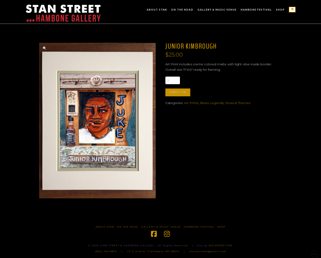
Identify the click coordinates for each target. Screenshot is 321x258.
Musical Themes (237, 103)
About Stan (105, 226)
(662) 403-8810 (106, 251)
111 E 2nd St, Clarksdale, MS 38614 (153, 251)
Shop (221, 226)
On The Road (127, 226)
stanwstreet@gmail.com (207, 251)
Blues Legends (212, 103)
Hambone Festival (199, 226)
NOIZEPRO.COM (221, 245)
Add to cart (177, 92)
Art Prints (191, 103)
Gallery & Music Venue (161, 226)
